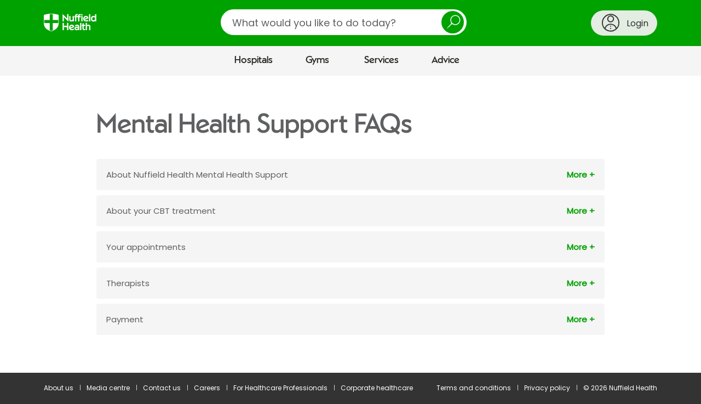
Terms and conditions (473, 387)
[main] (350, 224)
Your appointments (146, 247)
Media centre (108, 387)
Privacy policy (547, 387)
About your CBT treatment (161, 211)
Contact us (162, 387)
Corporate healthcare (377, 387)
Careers (207, 387)
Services (381, 60)
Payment (124, 319)
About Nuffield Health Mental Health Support (197, 174)
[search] (344, 22)
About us (58, 387)
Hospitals (253, 60)
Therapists (128, 283)
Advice (445, 60)
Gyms (317, 60)
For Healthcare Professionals (280, 387)
